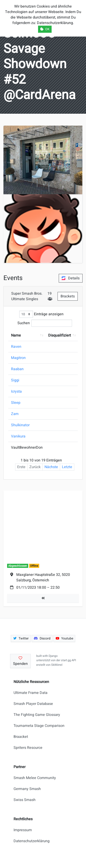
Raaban (17, 369)
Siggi (15, 380)
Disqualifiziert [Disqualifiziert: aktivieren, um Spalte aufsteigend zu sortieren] (59, 335)
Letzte (67, 467)
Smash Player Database (33, 704)
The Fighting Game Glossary (37, 714)
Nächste (51, 467)
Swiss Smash (25, 800)
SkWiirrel (56, 665)
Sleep (15, 402)
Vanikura (18, 436)
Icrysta (16, 391)
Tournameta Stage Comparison (39, 725)
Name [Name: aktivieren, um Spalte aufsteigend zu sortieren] (16, 335)
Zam (15, 414)
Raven (16, 346)
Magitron (18, 358)
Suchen (44, 323)
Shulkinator (20, 425)
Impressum (23, 830)
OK (45, 29)
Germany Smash (27, 789)
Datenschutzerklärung (32, 841)
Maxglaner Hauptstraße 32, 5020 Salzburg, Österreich (43, 577)
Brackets (68, 296)
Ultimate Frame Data (30, 693)
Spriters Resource (28, 747)
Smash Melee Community (35, 778)
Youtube (64, 638)
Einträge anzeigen (41, 314)
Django (53, 656)
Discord (42, 638)
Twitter (21, 638)
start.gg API (68, 660)
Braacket (21, 736)
